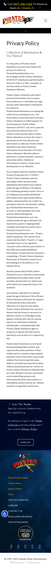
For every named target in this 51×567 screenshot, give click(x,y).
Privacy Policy (17, 562)
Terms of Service (34, 562)
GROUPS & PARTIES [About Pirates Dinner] (18, 500)
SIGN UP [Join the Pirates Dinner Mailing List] (25, 442)
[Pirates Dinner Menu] (14, 483)
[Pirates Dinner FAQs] (11, 494)
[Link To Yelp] (25, 546)
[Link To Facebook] (11, 546)
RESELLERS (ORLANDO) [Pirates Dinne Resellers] (20, 516)
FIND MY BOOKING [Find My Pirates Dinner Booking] (18, 522)
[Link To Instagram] (33, 546)
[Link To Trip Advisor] (25, 532)
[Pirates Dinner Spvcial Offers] (15, 488)
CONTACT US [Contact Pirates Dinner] (15, 511)
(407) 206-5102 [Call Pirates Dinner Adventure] (23, 4)
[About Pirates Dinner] (18, 477)
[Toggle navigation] (45, 20)
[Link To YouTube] (40, 546)
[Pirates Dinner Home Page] (19, 20)
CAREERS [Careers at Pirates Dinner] (13, 505)
